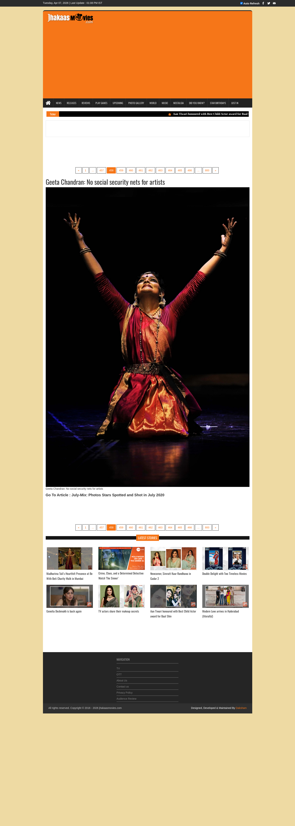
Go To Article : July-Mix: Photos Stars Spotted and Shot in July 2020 (105, 495)
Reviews (86, 103)
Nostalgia (178, 103)
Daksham (241, 707)
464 (170, 170)
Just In (234, 103)
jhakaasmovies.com (110, 707)
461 (141, 170)
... (93, 170)
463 (160, 170)
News (58, 103)
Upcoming (118, 103)
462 (150, 170)
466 (190, 170)
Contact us (123, 684)
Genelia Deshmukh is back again (64, 611)
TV (118, 666)
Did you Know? (197, 103)
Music (165, 103)
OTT (119, 672)
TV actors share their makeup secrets (118, 611)
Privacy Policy (125, 690)
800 (207, 170)
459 (121, 170)
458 (111, 170)
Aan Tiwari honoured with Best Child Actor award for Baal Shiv (213, 113)
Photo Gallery (136, 103)
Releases (71, 103)
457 (101, 170)
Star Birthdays (218, 103)
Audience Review (126, 696)
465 (180, 170)
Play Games (101, 103)
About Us (122, 678)
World (152, 103)
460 (131, 170)
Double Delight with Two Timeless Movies (224, 573)
